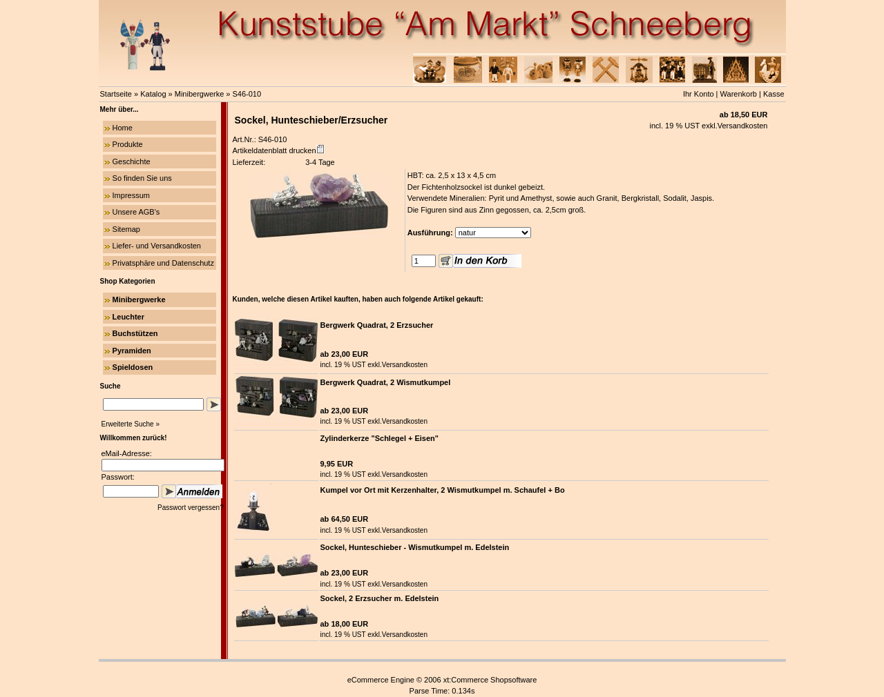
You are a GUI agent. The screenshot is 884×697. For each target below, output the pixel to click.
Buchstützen (135, 333)
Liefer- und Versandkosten (157, 246)
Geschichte (132, 161)
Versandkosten (743, 125)
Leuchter (128, 317)
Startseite (116, 94)
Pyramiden (132, 350)
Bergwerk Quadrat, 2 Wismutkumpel (385, 382)
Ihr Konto (698, 94)
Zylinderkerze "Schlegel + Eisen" (379, 438)
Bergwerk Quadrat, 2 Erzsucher (377, 325)
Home (123, 128)
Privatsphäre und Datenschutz (163, 263)
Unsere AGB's (136, 212)
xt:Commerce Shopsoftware (490, 680)
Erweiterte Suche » (131, 424)
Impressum (131, 195)
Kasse (774, 94)
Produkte (128, 144)
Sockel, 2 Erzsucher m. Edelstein (379, 598)
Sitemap (126, 229)
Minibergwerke (199, 94)
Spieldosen (133, 367)
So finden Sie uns (142, 178)
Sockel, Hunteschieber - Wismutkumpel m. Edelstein (415, 547)
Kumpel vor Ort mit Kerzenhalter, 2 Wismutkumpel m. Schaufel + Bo (442, 490)
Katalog (153, 94)
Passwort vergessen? (191, 507)
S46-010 (247, 94)
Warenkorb (738, 94)
